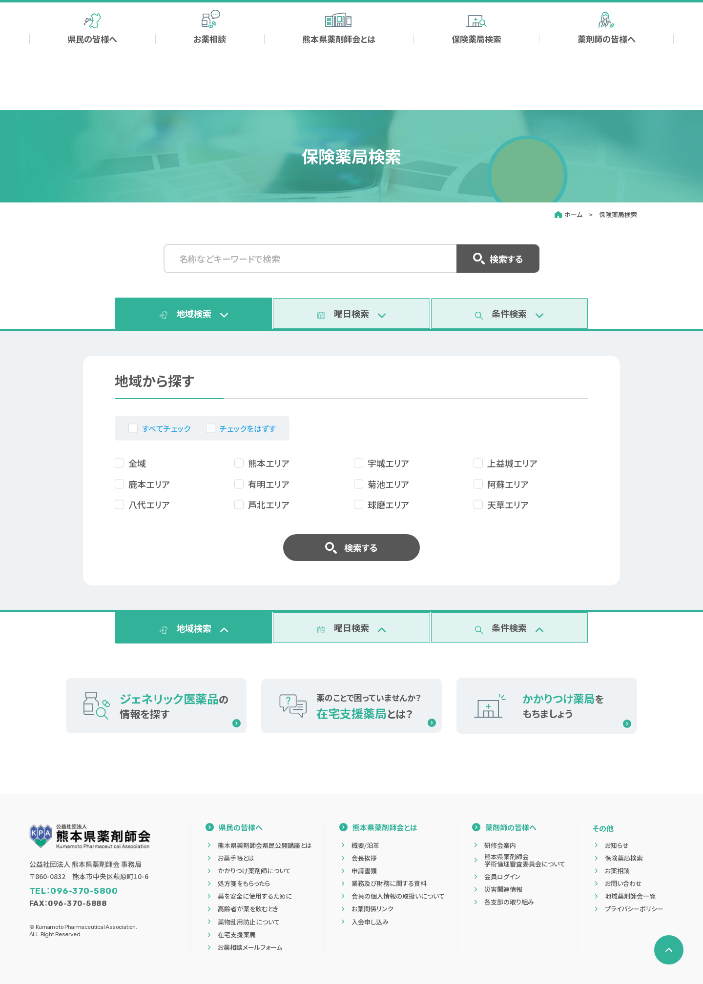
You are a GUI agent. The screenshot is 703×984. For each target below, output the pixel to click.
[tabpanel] (351, 474)
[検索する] (524, 27)
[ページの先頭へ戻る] (668, 949)
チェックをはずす (248, 431)
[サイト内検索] (468, 26)
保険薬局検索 (618, 214)
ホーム (573, 214)
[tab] (193, 315)
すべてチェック (166, 431)
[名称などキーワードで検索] (351, 258)
